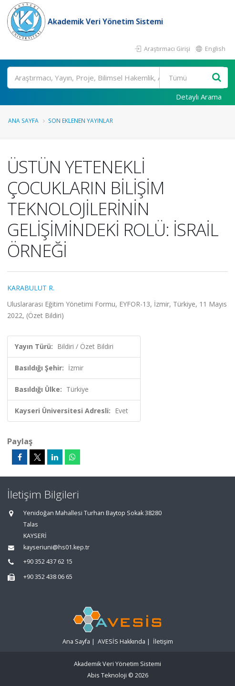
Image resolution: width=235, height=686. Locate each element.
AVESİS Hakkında (121, 641)
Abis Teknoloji (107, 675)
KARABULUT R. (30, 287)
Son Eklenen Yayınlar (80, 120)
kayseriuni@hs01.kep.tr (56, 547)
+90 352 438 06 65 (47, 577)
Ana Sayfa (23, 120)
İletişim (163, 641)
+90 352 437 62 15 (47, 561)
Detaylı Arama (199, 96)
